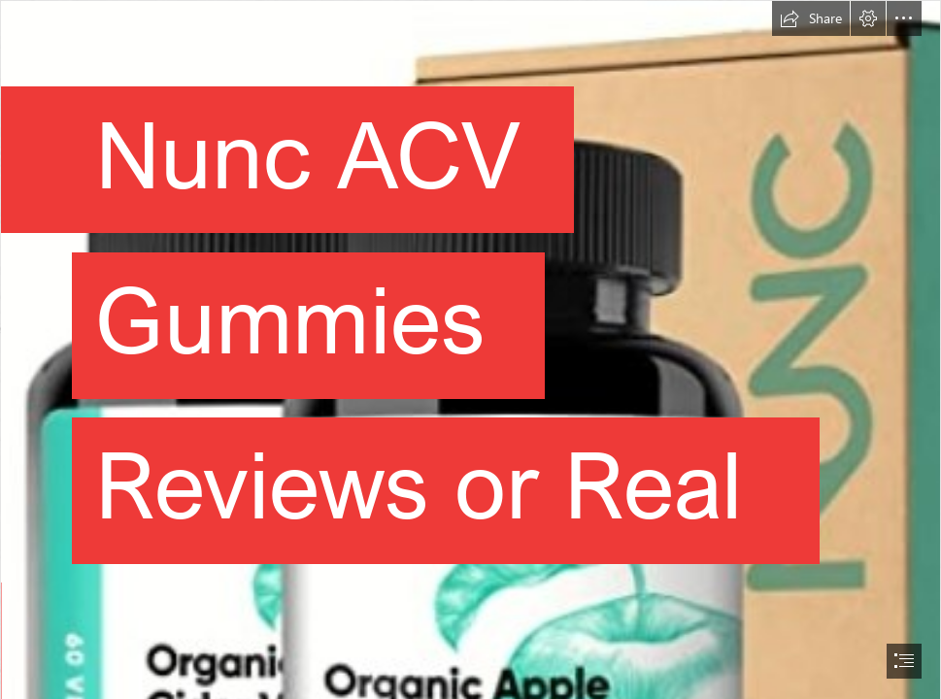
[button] (811, 18)
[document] (470, 349)
